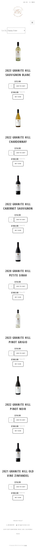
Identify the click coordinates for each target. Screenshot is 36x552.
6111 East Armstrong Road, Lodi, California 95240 (18, 531)
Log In (25, 2)
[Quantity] (11, 86)
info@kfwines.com (23, 525)
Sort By (4, 30)
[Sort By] (16, 30)
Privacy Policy (18, 520)
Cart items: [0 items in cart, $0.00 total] (32, 2)
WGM (25, 545)
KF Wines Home (18, 11)
